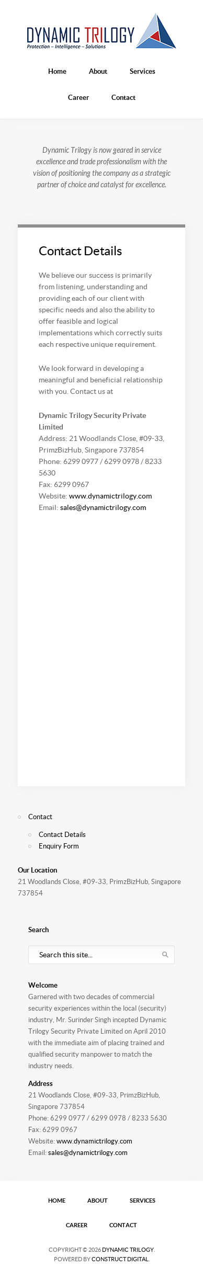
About (98, 71)
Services (142, 71)
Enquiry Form (59, 846)
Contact (123, 97)
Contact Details (80, 251)
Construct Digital (120, 1259)
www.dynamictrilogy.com (110, 496)
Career (78, 97)
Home (57, 71)
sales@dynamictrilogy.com (103, 507)
